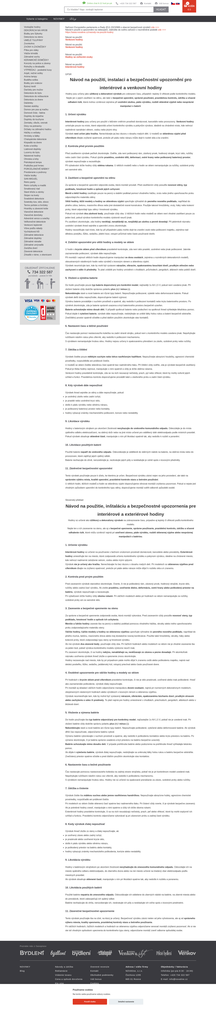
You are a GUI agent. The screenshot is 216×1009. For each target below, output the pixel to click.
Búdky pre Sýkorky (33, 33)
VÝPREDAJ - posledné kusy (38, 70)
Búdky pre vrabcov (33, 83)
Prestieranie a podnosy (35, 172)
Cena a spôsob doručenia (69, 979)
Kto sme (59, 983)
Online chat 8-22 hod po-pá (99, 3)
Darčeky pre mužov (33, 90)
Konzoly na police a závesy (37, 63)
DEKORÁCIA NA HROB (35, 30)
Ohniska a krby (31, 159)
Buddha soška (31, 80)
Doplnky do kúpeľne (34, 116)
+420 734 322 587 (128, 3)
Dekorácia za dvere (33, 99)
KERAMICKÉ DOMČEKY (36, 60)
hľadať (161, 9)
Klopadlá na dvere (33, 142)
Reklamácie (61, 971)
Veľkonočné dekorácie (35, 222)
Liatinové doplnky (32, 149)
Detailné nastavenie (126, 1002)
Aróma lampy (30, 76)
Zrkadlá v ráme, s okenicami (38, 255)
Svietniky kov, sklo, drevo (36, 202)
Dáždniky (28, 103)
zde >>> (155, 27)
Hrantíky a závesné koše (36, 208)
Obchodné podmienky (102, 975)
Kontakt (147, 3)
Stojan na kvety (31, 195)
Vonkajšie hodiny (32, 27)
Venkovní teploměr (33, 225)
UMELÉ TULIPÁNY (33, 40)
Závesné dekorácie (33, 251)
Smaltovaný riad (32, 189)
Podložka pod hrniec (34, 165)
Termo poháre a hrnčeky (36, 205)
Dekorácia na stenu (33, 37)
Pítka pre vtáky (31, 50)
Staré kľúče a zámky (34, 192)
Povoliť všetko (90, 1002)
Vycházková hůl (31, 231)
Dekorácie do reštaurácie (36, 96)
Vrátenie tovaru (63, 975)
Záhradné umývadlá (33, 245)
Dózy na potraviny (33, 126)
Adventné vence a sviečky (36, 218)
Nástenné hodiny (32, 156)
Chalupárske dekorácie (35, 139)
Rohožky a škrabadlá (34, 66)
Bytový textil (30, 86)
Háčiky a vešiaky (32, 132)
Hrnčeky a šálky (32, 136)
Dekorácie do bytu (33, 93)
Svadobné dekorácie (34, 198)
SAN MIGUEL (31, 179)
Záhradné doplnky (33, 238)
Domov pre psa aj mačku (36, 109)
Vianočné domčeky (33, 215)
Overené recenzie (99, 967)
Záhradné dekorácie (34, 235)
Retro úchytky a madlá (35, 185)
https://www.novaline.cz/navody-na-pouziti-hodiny (89, 32)
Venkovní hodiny (74, 39)
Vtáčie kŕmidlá (31, 53)
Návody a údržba (64, 967)
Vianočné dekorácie (33, 212)
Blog (22, 971)
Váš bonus (164, 3)
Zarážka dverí (30, 248)
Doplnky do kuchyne (34, 119)
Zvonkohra (29, 43)
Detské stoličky (31, 106)
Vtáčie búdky (30, 175)
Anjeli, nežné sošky (33, 73)
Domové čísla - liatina (34, 113)
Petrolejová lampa (33, 162)
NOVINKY (59, 19)
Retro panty (29, 182)
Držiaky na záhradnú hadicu (37, 129)
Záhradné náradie (32, 241)
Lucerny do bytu (32, 152)
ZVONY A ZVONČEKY (35, 47)
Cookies (94, 983)
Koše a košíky (31, 146)
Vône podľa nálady (33, 228)
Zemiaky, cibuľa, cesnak (36, 123)
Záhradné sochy (32, 57)
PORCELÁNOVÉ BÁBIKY (36, 169)
